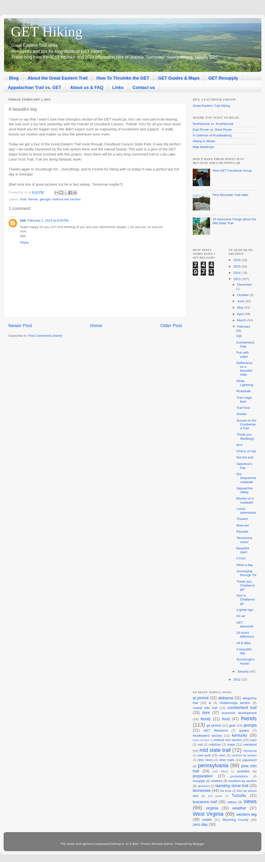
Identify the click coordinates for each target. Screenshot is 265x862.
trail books (215, 796)
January (243, 671)
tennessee (202, 790)
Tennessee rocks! (244, 540)
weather (239, 808)
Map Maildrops (203, 147)
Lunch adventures (246, 510)
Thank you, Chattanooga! (245, 585)
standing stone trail (231, 785)
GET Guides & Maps (178, 78)
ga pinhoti (213, 725)
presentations (239, 776)
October (243, 295)
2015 (237, 266)
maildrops (215, 744)
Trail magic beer (244, 399)
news (222, 755)
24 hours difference (245, 634)
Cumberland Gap (245, 344)
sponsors (204, 786)
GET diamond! (244, 624)
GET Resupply (223, 78)
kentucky (239, 735)
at (210, 703)
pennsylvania (213, 765)
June (241, 301)
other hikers (205, 760)
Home (96, 325)
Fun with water (242, 354)
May (240, 307)
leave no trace (201, 740)
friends (33, 199)
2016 (237, 260)
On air (240, 616)
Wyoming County (235, 820)
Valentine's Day (244, 466)
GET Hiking (46, 32)
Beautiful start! (242, 550)
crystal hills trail (205, 708)
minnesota (250, 751)
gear (232, 725)
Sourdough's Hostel (245, 661)
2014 (237, 273)
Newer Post (20, 325)
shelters (216, 781)
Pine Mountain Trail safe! (230, 195)
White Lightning (244, 383)
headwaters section (207, 735)
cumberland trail (242, 707)
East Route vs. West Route (212, 129)
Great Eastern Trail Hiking (211, 106)
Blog (14, 78)
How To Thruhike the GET (123, 78)
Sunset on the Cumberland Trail (246, 424)
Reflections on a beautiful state (244, 369)
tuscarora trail (205, 802)
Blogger (198, 844)
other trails (226, 760)
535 (239, 336)
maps (231, 744)
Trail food (243, 408)
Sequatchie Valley (244, 490)
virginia (212, 808)
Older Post (171, 325)
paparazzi (249, 760)
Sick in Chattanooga (245, 599)
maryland (250, 744)
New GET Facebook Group (232, 170)
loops (253, 740)
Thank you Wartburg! (245, 436)
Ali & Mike (243, 643)
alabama (225, 698)
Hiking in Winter (204, 141)
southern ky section (242, 781)
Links (118, 87)
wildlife (207, 820)
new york (204, 755)
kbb (23, 220)
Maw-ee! (242, 525)
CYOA (240, 558)
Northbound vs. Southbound (213, 124)
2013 (237, 279)
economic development (239, 713)
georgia (45, 199)
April (241, 314)
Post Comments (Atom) (45, 335)
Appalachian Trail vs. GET (34, 87)
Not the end (244, 457)
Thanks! (242, 519)
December (244, 284)
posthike (243, 771)
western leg (246, 814)
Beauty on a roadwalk (245, 500)
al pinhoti (201, 698)
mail (200, 744)
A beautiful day (244, 651)
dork (206, 712)
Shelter (241, 414)
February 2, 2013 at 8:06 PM (47, 220)
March (242, 320)
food (23, 199)
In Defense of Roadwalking (212, 135)
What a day (244, 565)
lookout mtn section (66, 199)
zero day (200, 824)
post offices (220, 771)
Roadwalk (243, 391)
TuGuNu (239, 795)
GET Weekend (216, 730)
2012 (237, 679)
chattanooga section (234, 703)
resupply (199, 781)
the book (225, 791)
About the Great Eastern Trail (58, 78)
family (205, 719)
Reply (24, 242)
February (243, 326)
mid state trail (215, 750)
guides (244, 730)
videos (232, 802)
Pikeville (242, 531)
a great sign (244, 610)
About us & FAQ (86, 87)
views (250, 801)
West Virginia (208, 814)
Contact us (143, 87)
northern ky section (244, 755)
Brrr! (239, 445)
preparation (202, 776)
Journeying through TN (246, 573)
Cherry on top (246, 451)
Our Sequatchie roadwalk (246, 478)
